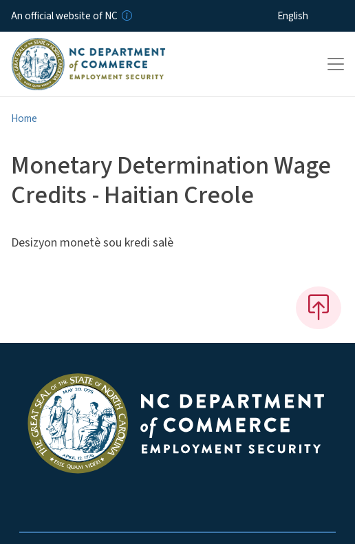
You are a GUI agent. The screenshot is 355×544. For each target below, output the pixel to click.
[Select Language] (314, 16)
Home (24, 118)
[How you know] (126, 16)
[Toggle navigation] (335, 64)
